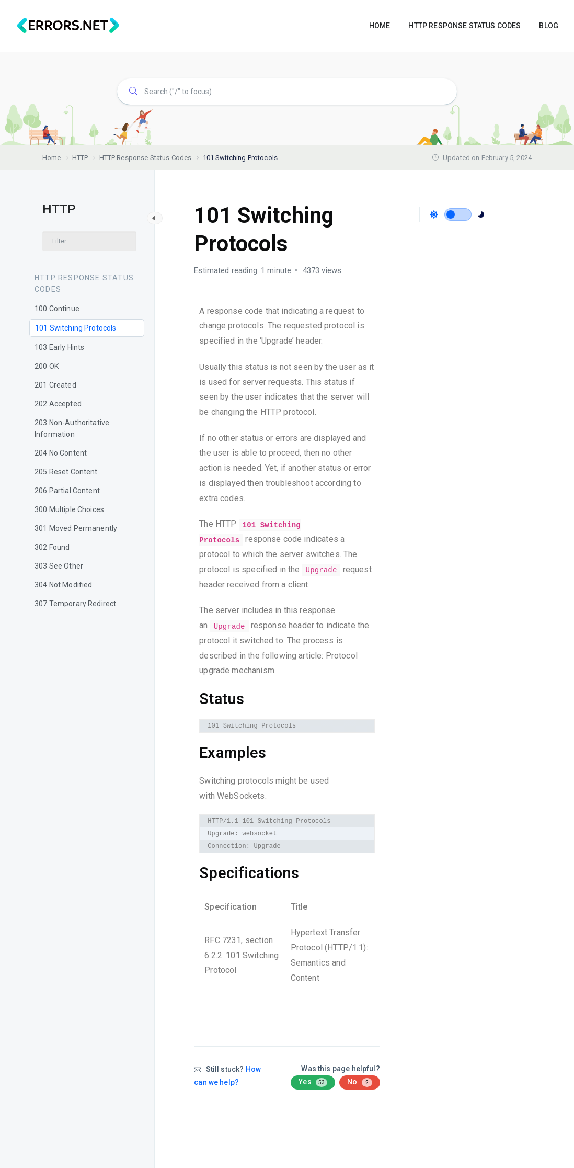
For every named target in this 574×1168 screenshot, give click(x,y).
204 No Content (61, 453)
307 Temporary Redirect (75, 603)
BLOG (548, 25)
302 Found (52, 547)
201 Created (55, 385)
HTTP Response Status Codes (84, 283)
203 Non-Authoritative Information (72, 428)
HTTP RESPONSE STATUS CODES (464, 25)
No (359, 1082)
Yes (313, 1082)
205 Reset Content (66, 472)
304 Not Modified (63, 585)
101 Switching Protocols (75, 328)
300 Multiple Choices (69, 509)
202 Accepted (58, 404)
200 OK (47, 366)
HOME (380, 25)
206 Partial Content (67, 490)
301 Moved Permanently (76, 528)
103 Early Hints (59, 347)
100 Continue (57, 308)
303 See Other (59, 566)
